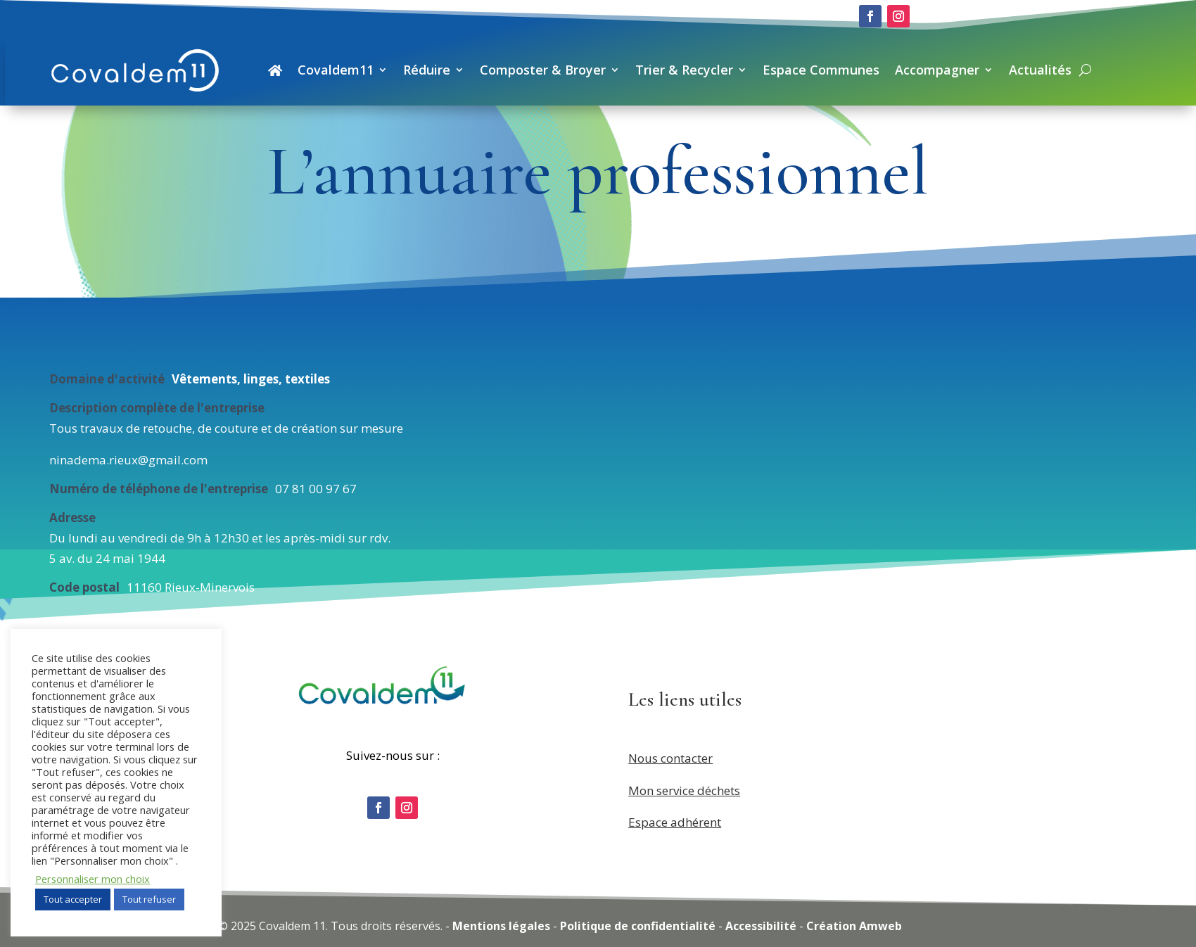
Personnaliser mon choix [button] (92, 878)
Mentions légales (501, 926)
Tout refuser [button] (149, 899)
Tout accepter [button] (73, 899)
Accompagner (937, 69)
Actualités (1040, 69)
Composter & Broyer (543, 69)
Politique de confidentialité (637, 926)
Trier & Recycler (684, 69)
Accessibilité (760, 926)
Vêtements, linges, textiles (251, 379)
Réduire (426, 69)
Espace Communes (821, 69)
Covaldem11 (336, 69)
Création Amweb (854, 926)
